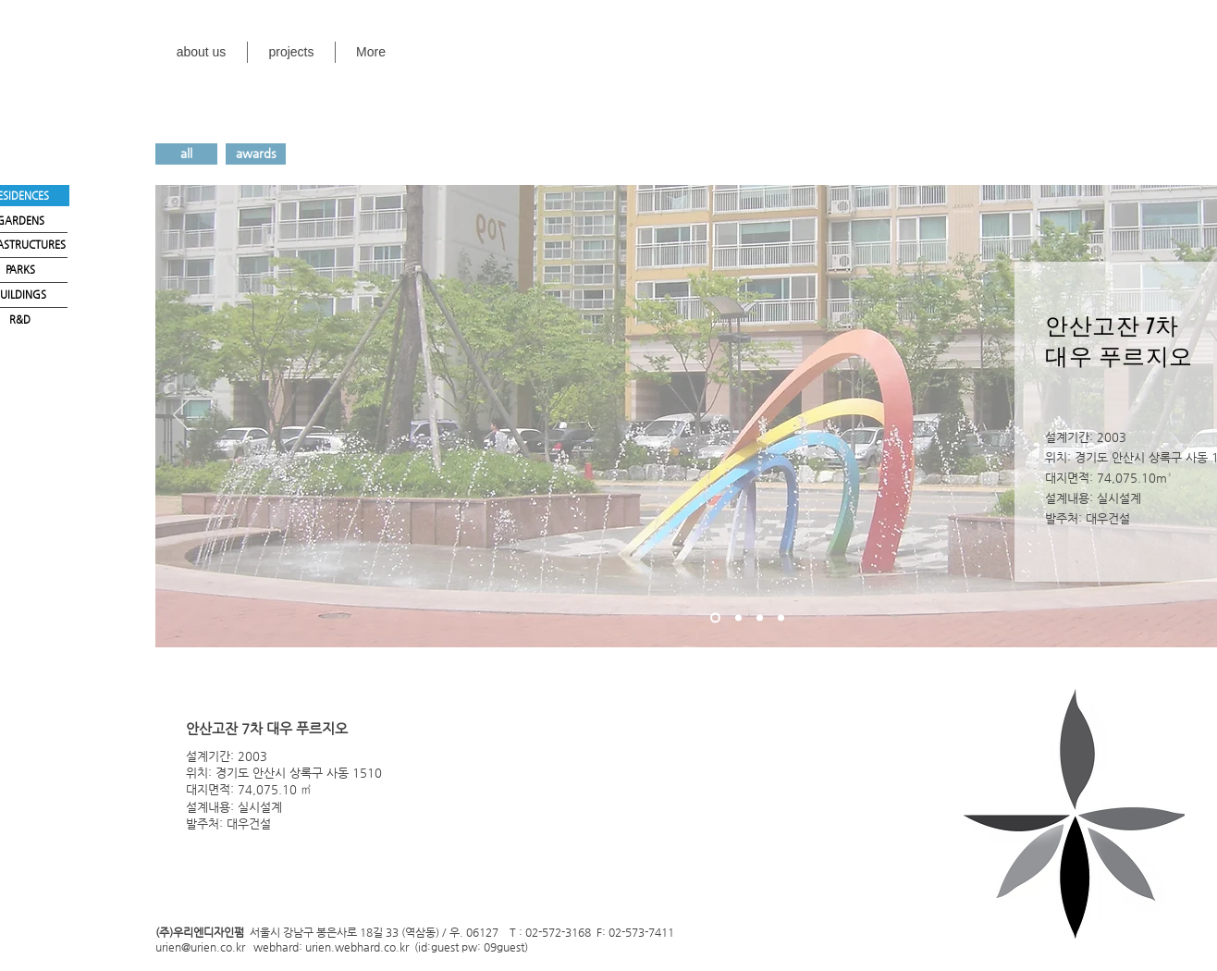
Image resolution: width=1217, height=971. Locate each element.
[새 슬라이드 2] (738, 618)
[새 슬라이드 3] (759, 618)
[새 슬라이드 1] (715, 618)
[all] (186, 154)
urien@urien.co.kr (200, 946)
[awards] (256, 154)
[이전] (181, 416)
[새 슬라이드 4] (781, 618)
